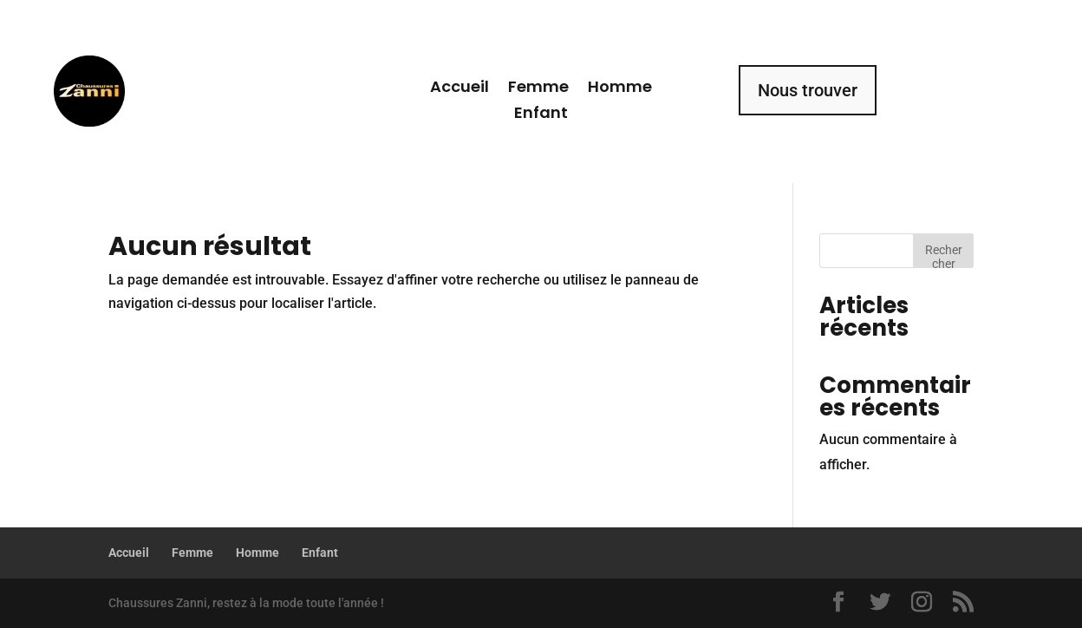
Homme (620, 89)
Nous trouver (807, 90)
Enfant (541, 115)
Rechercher (943, 255)
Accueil (459, 89)
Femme (538, 89)
